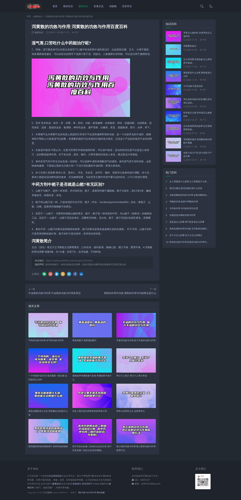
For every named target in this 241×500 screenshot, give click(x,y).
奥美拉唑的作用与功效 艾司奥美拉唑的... (189, 228)
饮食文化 (99, 6)
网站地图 (101, 492)
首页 (55, 6)
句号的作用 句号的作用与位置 (184, 208)
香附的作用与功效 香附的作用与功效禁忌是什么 (130, 293)
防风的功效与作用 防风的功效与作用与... (189, 241)
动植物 (113, 6)
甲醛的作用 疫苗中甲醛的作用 (184, 201)
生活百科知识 (55, 475)
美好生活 (68, 6)
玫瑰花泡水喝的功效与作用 (182, 215)
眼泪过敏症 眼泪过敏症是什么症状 (186, 188)
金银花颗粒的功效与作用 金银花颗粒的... (189, 194)
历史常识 (127, 6)
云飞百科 (48, 492)
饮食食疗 (77, 483)
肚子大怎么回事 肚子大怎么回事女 (186, 235)
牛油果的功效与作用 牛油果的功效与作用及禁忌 (54, 293)
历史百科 (86, 483)
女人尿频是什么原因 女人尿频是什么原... (189, 181)
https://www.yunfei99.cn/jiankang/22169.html (69, 260)
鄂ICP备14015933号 (87, 492)
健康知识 (83, 6)
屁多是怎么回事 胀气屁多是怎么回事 (187, 221)
